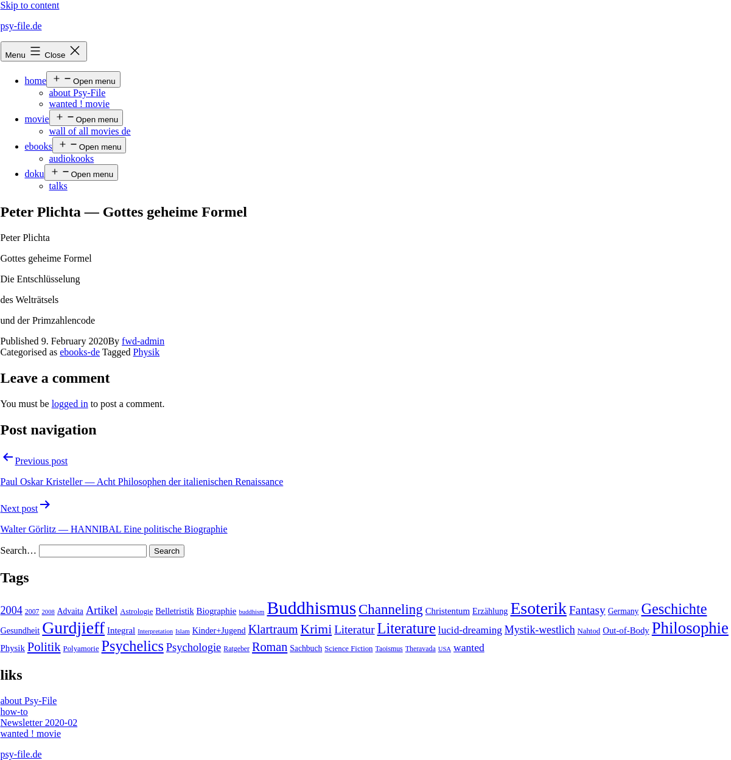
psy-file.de (21, 26)
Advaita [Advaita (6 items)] (70, 611)
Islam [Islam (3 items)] (182, 631)
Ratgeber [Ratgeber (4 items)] (236, 648)
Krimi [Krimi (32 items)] (316, 629)
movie (37, 119)
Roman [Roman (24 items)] (269, 647)
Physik (146, 352)
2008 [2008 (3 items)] (47, 611)
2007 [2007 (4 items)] (32, 611)
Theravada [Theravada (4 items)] (420, 648)
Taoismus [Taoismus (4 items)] (389, 648)
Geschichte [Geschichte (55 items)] (674, 609)
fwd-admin (143, 341)
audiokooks (71, 158)
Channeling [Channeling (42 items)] (391, 609)
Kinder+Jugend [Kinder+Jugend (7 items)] (219, 630)
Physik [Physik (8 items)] (13, 648)
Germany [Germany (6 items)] (623, 611)
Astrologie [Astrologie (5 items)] (136, 611)
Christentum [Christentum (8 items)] (447, 611)
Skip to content (30, 5)
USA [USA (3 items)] (444, 649)
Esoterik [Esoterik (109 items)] (538, 608)
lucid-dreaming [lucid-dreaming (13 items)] (470, 630)
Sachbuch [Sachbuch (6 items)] (306, 648)
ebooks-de (80, 352)
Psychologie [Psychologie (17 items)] (193, 647)
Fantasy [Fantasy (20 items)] (587, 610)
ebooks (38, 146)
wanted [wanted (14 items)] (468, 647)
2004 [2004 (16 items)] (12, 610)
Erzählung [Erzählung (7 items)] (490, 611)
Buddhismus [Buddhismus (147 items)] (311, 608)
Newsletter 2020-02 (39, 722)
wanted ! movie (79, 104)
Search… (19, 550)
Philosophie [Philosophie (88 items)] (690, 628)
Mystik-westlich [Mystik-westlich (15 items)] (540, 630)
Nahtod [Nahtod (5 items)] (589, 631)
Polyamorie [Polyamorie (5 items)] (81, 648)
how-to (14, 711)
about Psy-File (77, 93)
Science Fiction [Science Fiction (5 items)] (348, 648)
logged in (70, 404)
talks (58, 186)
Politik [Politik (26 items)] (44, 647)
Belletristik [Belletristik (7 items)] (174, 611)
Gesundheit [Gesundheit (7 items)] (20, 630)
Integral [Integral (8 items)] (121, 630)
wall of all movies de (90, 131)
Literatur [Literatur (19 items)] (354, 629)
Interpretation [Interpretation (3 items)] (155, 631)
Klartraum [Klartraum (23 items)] (273, 629)
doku (34, 174)
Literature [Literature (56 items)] (406, 628)
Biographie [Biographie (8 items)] (217, 611)
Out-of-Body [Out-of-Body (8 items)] (626, 630)
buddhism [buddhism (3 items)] (251, 611)
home (36, 80)
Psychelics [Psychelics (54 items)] (133, 646)
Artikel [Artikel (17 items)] (101, 610)
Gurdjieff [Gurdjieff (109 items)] (73, 627)
